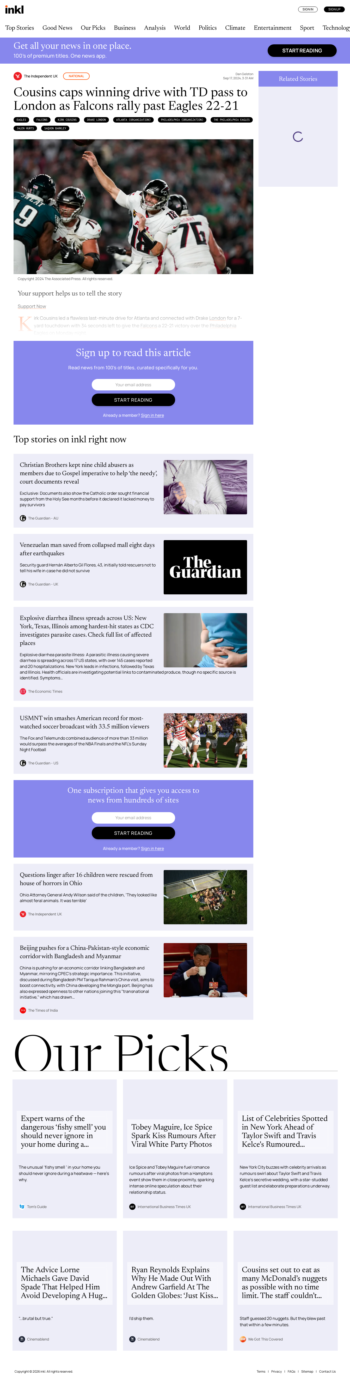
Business (125, 28)
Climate (235, 28)
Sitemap (307, 1371)
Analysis (155, 28)
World (182, 28)
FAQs (291, 1371)
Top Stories (19, 28)
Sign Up (334, 9)
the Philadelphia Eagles (232, 119)
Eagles (21, 119)
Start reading (302, 50)
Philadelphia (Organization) (182, 119)
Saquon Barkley (55, 128)
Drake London (96, 119)
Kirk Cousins (67, 119)
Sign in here (152, 415)
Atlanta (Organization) (133, 119)
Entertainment (273, 28)
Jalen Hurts (25, 128)
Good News (57, 28)
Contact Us (327, 1371)
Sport (307, 28)
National (76, 76)
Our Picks (93, 28)
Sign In (308, 9)
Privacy (276, 1371)
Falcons (41, 119)
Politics (208, 28)
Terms (261, 1371)
